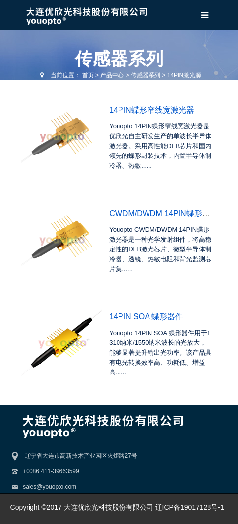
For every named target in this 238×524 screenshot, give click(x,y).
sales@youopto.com (49, 486)
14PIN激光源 (184, 75)
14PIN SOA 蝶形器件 (146, 316)
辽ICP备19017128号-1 (189, 507)
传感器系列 (145, 75)
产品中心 (112, 75)
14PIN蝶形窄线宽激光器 (151, 110)
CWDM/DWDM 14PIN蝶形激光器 (167, 213)
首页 (88, 75)
